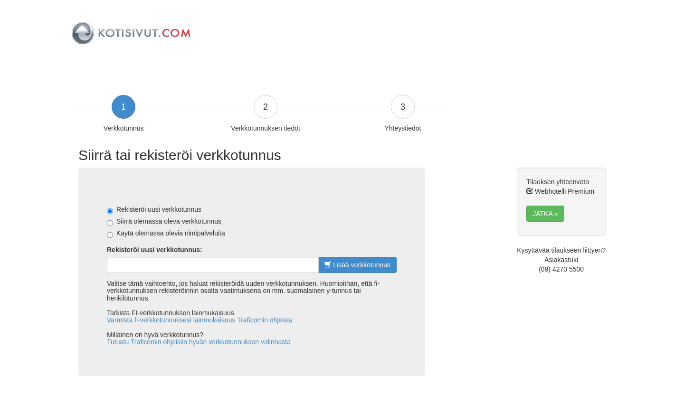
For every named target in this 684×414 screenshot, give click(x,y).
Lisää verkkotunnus (357, 265)
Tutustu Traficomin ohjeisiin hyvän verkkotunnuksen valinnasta (199, 342)
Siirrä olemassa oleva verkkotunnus (164, 221)
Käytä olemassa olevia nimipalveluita (166, 233)
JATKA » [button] (545, 213)
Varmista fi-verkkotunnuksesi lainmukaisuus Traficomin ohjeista (200, 320)
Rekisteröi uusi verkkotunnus (154, 210)
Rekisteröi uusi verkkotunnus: (154, 250)
